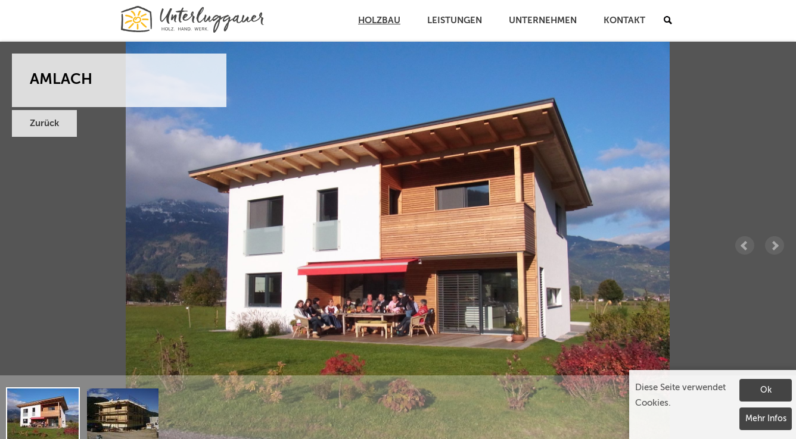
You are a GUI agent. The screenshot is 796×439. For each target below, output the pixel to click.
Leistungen (454, 20)
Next (774, 245)
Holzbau (379, 20)
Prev (744, 245)
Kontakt (624, 20)
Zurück (44, 123)
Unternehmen (543, 20)
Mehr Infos (765, 419)
